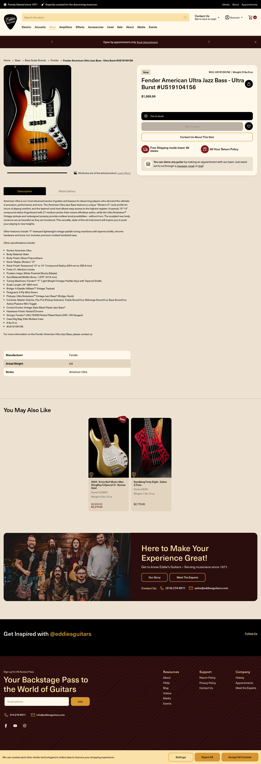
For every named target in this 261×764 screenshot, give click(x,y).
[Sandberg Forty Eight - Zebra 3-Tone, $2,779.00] (151, 448)
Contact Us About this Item (197, 137)
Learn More (123, 173)
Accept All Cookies (240, 757)
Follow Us (251, 633)
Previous (52, 41)
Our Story (154, 577)
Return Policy (207, 677)
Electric (26, 27)
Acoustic (40, 27)
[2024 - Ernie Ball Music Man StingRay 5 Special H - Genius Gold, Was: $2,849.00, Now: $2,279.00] (108, 448)
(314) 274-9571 (175, 588)
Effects (80, 27)
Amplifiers (65, 27)
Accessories (95, 27)
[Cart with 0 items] (252, 17)
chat (200, 166)
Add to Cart (192, 126)
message (182, 166)
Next (208, 41)
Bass (52, 27)
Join (80, 701)
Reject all (207, 757)
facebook (6, 726)
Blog (166, 688)
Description (24, 191)
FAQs (166, 683)
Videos (167, 693)
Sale (120, 27)
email (191, 166)
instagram (24, 726)
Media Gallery (67, 191)
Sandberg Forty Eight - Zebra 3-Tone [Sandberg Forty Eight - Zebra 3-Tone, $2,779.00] (150, 483)
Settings (181, 757)
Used (110, 27)
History (240, 677)
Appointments (249, 4)
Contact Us (206, 688)
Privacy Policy (207, 683)
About (235, 4)
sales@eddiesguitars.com (211, 588)
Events (153, 27)
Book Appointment (147, 42)
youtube (15, 726)
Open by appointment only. (130, 42)
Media (225, 4)
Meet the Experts (187, 577)
